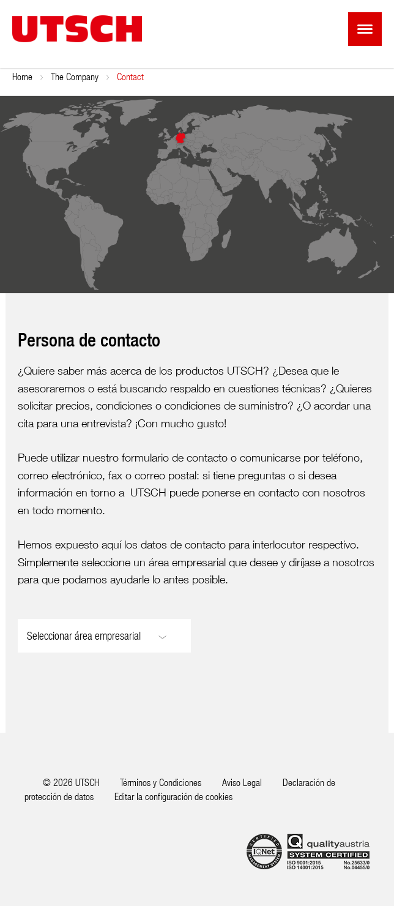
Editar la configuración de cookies (173, 796)
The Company (74, 76)
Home (22, 76)
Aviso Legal (242, 782)
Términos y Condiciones (160, 782)
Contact (130, 76)
